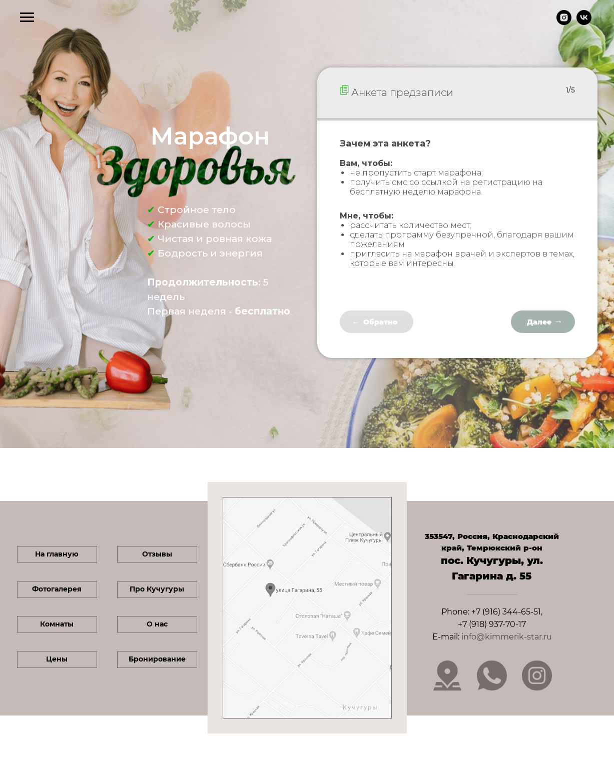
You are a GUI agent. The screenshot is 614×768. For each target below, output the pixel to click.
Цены (57, 659)
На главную (57, 554)
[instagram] (563, 22)
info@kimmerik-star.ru (506, 637)
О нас (157, 624)
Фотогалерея (57, 589)
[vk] (583, 22)
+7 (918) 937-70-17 (492, 624)
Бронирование (157, 659)
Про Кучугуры (157, 589)
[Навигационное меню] (27, 17)
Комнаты (57, 624)
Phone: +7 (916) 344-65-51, (491, 611)
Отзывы (157, 554)
